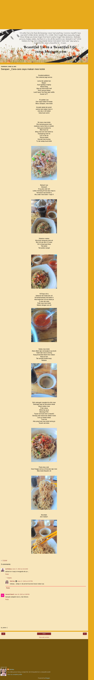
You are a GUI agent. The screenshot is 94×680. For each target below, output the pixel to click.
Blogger (47, 678)
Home (44, 633)
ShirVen (12, 581)
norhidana (8, 569)
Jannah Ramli (9, 594)
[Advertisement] (44, 15)
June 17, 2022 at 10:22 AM (20, 569)
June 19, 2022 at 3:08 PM (22, 594)
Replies (9, 578)
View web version (44, 637)
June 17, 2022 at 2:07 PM (25, 581)
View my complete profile (14, 674)
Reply (7, 574)
